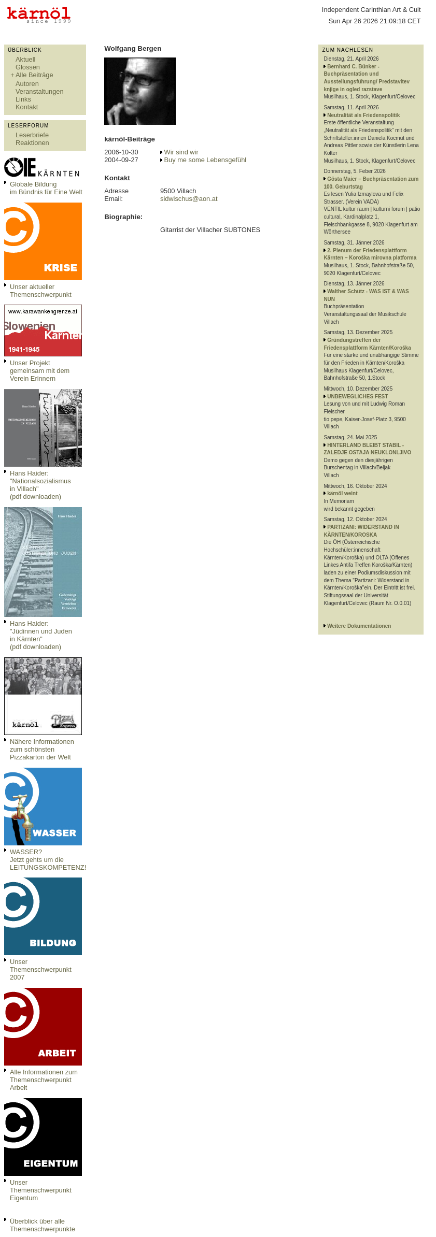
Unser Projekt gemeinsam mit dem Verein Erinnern (39, 370)
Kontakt (27, 107)
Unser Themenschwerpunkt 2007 (41, 969)
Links (23, 99)
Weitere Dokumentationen (359, 626)
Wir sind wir (181, 152)
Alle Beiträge (34, 75)
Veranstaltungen (40, 91)
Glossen (28, 67)
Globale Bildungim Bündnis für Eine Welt (46, 188)
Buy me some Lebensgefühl (205, 160)
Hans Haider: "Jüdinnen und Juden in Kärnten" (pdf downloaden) (41, 635)
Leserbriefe (32, 135)
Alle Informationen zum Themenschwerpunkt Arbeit (44, 1079)
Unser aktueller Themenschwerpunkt (41, 290)
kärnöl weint (342, 493)
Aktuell (25, 59)
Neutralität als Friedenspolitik (363, 115)
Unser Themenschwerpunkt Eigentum (41, 1190)
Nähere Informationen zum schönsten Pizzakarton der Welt (42, 749)
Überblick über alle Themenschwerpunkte (42, 1225)
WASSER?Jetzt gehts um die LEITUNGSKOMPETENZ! (48, 859)
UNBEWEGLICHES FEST (357, 396)
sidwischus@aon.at (188, 199)
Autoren (27, 84)
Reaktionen (32, 143)
